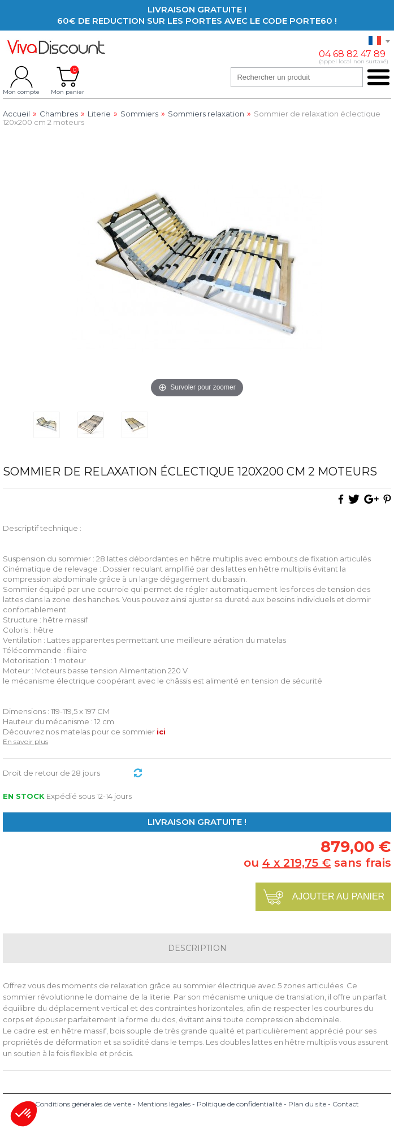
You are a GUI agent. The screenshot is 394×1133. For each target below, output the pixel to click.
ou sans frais (317, 863)
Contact (345, 1104)
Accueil (16, 114)
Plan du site (307, 1104)
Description (197, 948)
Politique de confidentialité (239, 1104)
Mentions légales (163, 1104)
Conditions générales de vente (83, 1104)
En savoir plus (25, 741)
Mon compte (21, 77)
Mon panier (67, 77)
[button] (23, 1113)
